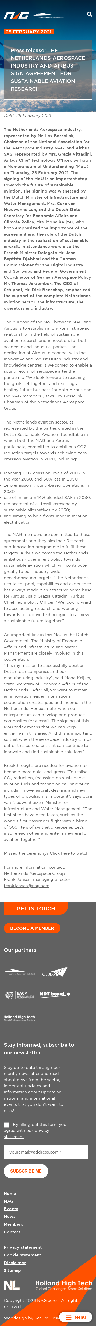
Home (10, 1193)
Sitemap (12, 1270)
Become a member (32, 928)
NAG (9, 1201)
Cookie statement (22, 1255)
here (65, 853)
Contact (12, 1231)
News (9, 1216)
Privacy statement (23, 1247)
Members (13, 1224)
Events (11, 1208)
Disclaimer (15, 1262)
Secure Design (49, 1317)
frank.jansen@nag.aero (26, 885)
